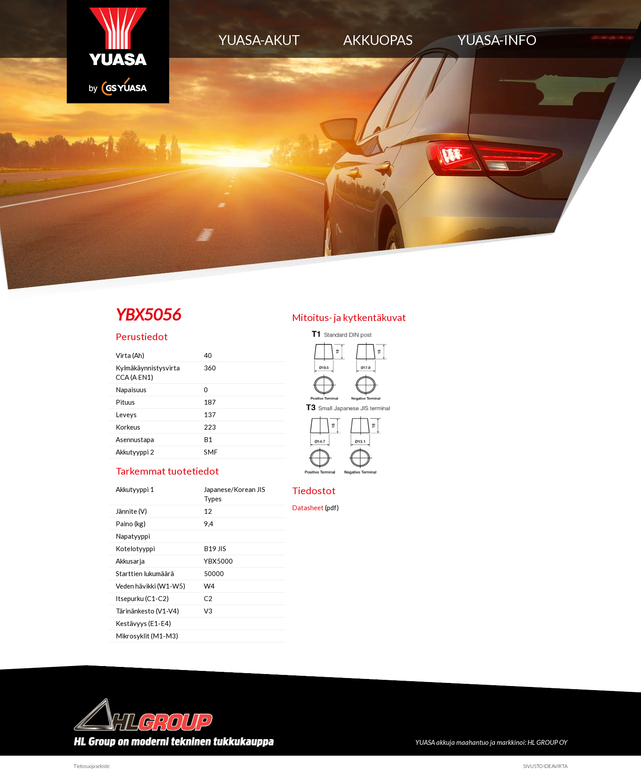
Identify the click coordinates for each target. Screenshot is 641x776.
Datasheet (308, 508)
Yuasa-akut (259, 40)
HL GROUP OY (547, 742)
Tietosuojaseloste (91, 766)
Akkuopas (378, 40)
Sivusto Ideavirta (545, 766)
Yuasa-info (497, 40)
